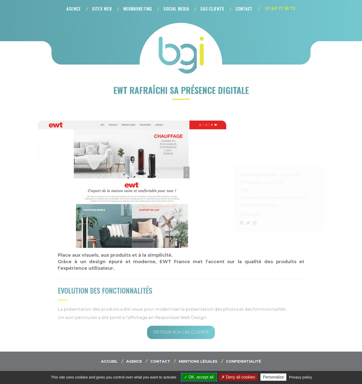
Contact (244, 9)
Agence (73, 9)
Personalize (273, 377)
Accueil (109, 361)
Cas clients (212, 9)
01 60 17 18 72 (280, 8)
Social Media (176, 9)
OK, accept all (198, 377)
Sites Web (102, 9)
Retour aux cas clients (181, 332)
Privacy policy (300, 377)
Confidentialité (243, 361)
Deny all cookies (238, 377)
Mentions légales (198, 361)
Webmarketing (137, 9)
